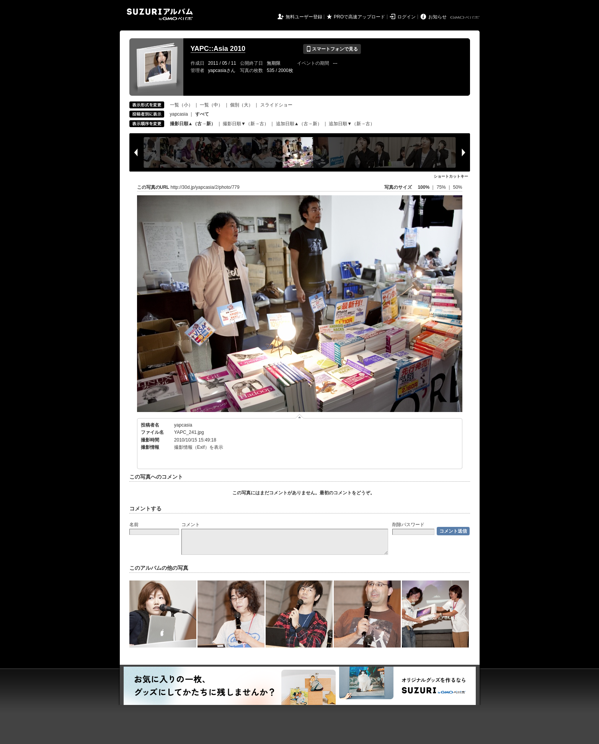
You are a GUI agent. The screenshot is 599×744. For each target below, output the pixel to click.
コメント (190, 524)
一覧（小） (181, 105)
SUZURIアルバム (160, 14)
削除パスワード (408, 524)
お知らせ (437, 17)
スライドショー (276, 105)
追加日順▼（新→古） (352, 123)
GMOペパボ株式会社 (465, 17)
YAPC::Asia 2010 (218, 48)
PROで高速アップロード (359, 17)
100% (423, 187)
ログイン (406, 17)
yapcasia (179, 114)
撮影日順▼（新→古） (246, 123)
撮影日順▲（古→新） (193, 123)
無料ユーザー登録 (304, 17)
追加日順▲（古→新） (299, 123)
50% (457, 187)
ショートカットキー (451, 176)
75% (442, 187)
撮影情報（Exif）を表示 (198, 447)
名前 (134, 524)
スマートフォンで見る (332, 49)
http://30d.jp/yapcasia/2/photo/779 (205, 187)
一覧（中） (211, 105)
